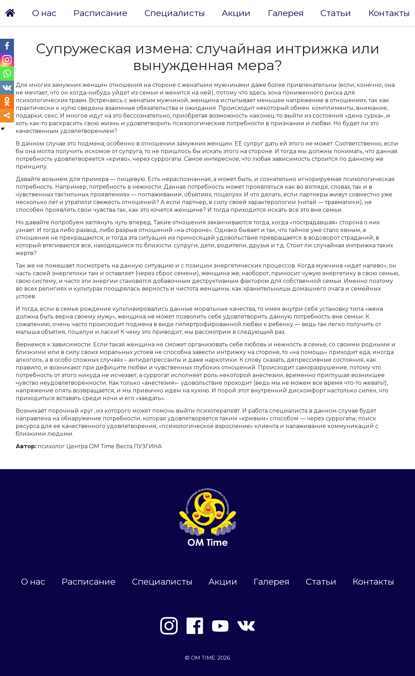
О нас (44, 13)
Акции (236, 13)
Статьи (335, 13)
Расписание (100, 13)
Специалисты (174, 13)
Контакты (389, 13)
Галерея (286, 13)
